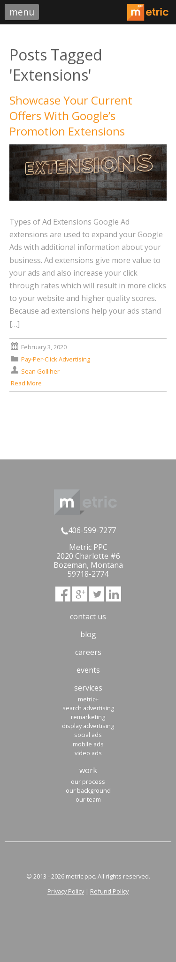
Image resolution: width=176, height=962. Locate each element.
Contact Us (88, 616)
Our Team (88, 799)
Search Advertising (88, 708)
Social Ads (88, 734)
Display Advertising (88, 726)
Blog (88, 634)
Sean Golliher (40, 371)
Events (88, 670)
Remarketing (88, 717)
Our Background (88, 790)
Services (88, 688)
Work (88, 770)
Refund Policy (109, 891)
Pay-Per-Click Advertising (55, 359)
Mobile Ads (88, 744)
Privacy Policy (65, 891)
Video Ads (88, 753)
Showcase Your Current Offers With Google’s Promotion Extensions (70, 115)
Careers (88, 652)
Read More (31, 383)
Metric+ (88, 699)
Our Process (88, 781)
